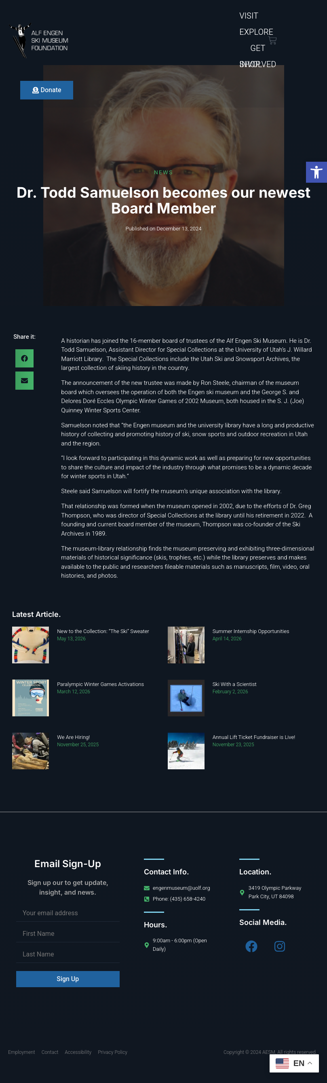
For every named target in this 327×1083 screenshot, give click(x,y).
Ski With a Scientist (235, 684)
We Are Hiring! (73, 737)
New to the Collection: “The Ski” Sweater (103, 631)
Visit (248, 16)
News (163, 172)
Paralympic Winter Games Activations (100, 684)
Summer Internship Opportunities (251, 631)
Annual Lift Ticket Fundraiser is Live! (254, 737)
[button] (316, 172)
